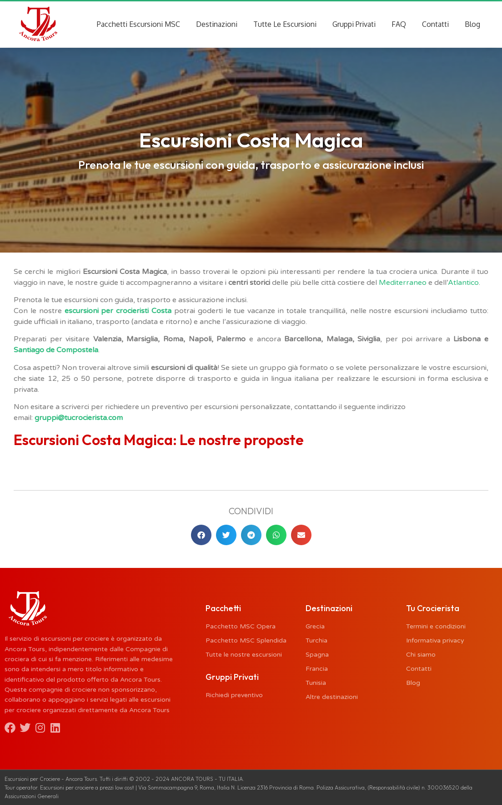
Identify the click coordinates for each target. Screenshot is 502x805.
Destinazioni (216, 24)
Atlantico (463, 282)
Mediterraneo (403, 282)
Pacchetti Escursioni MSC (138, 24)
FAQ (399, 24)
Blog (472, 24)
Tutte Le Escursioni (284, 24)
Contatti (435, 24)
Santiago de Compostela (56, 350)
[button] (201, 535)
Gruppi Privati (354, 24)
